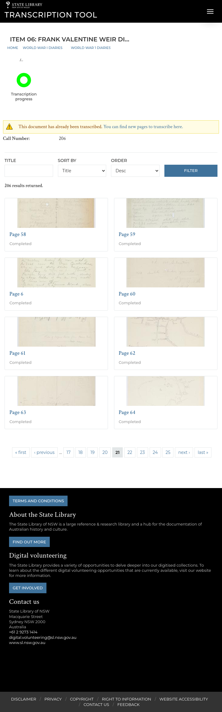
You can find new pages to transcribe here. (143, 127)
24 (155, 452)
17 (69, 452)
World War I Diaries (42, 48)
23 (142, 452)
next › (184, 452)
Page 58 (17, 234)
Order (119, 160)
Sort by (67, 160)
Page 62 (127, 353)
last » (203, 452)
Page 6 (16, 293)
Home (12, 48)
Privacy (53, 699)
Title (10, 160)
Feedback (128, 704)
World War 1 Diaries (91, 48)
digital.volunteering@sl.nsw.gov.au (43, 637)
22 (129, 452)
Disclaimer (23, 699)
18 (80, 452)
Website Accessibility (184, 699)
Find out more (29, 541)
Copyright (82, 699)
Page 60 (127, 293)
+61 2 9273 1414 (23, 631)
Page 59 (127, 234)
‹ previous (44, 452)
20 (104, 452)
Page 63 (17, 412)
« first (20, 452)
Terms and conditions (38, 500)
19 (92, 452)
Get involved (28, 587)
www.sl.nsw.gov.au (27, 642)
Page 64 (127, 412)
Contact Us (96, 704)
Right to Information (126, 699)
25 (168, 452)
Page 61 (17, 353)
